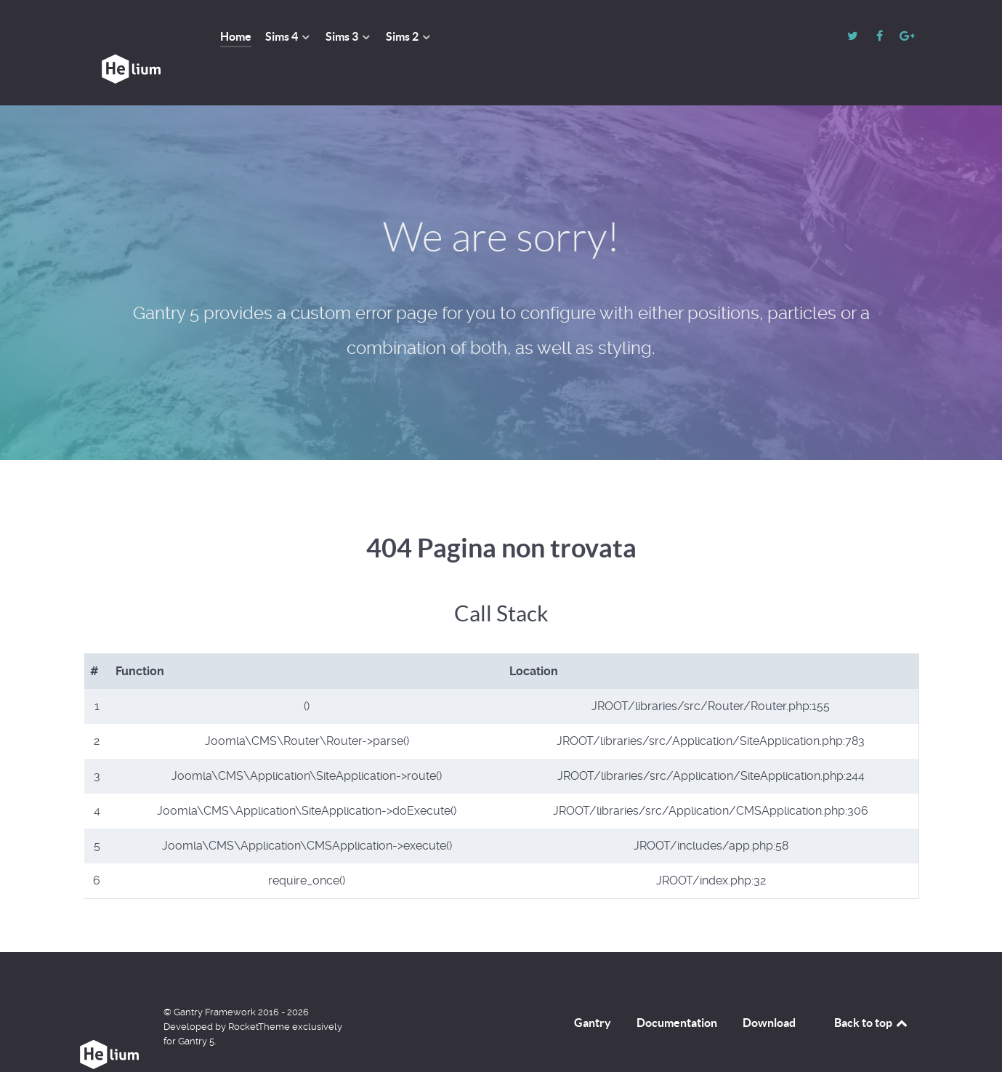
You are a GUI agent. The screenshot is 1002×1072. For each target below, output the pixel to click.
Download (769, 989)
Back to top (872, 989)
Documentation (677, 989)
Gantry (592, 989)
